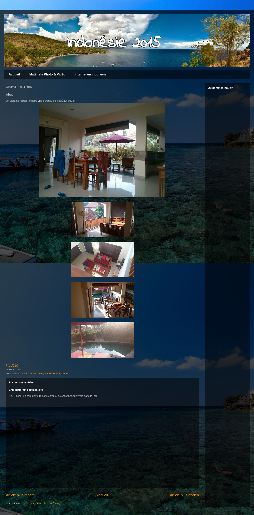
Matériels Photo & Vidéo (47, 74)
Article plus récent (20, 495)
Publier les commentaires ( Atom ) (41, 503)
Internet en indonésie (91, 74)
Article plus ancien (184, 495)
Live (19, 369)
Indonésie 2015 (113, 43)
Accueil (14, 74)
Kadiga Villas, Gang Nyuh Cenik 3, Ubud (45, 373)
